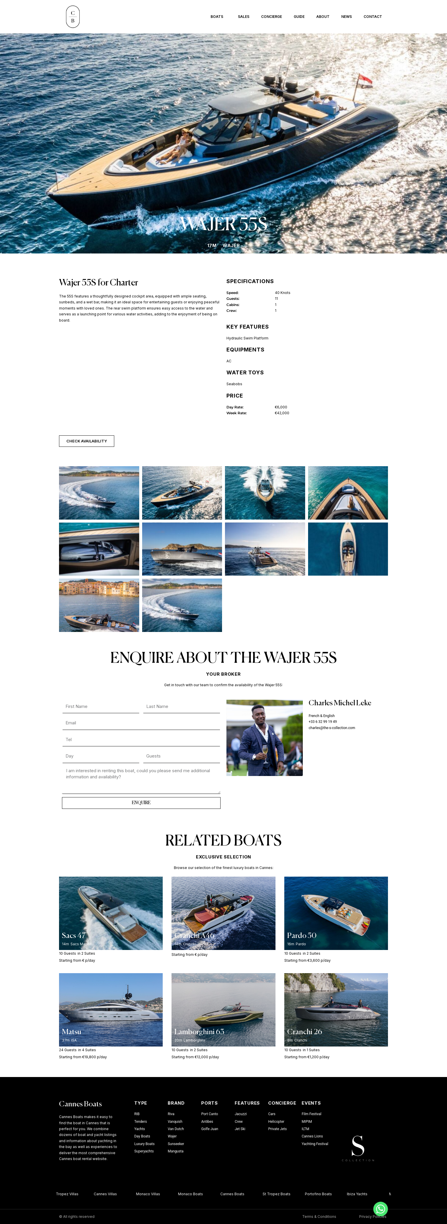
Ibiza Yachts (360, 1194)
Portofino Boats (321, 1194)
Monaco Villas (152, 1194)
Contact (373, 16)
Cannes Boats (80, 1104)
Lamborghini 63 (199, 1032)
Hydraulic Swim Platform (247, 338)
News (346, 16)
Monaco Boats (194, 1194)
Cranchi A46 (194, 936)
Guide (299, 16)
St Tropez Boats (280, 1194)
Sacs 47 (73, 936)
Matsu (71, 1032)
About (323, 16)
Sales (243, 16)
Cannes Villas (108, 1194)
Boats (218, 17)
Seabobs (234, 384)
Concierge (271, 16)
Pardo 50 (302, 936)
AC (228, 361)
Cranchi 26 (304, 1032)
